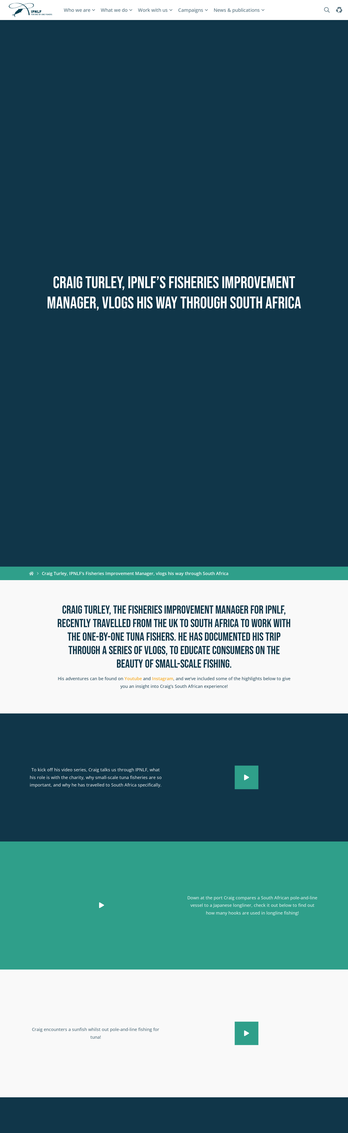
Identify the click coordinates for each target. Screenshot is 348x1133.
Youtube (133, 678)
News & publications (237, 10)
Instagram (162, 678)
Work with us (153, 10)
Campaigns (190, 10)
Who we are (77, 10)
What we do (114, 10)
